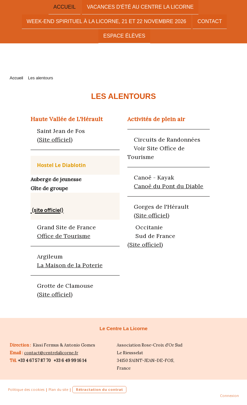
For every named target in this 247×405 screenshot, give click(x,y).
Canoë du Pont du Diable (168, 186)
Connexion (229, 395)
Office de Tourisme (63, 236)
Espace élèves (124, 37)
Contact (209, 22)
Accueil (64, 7)
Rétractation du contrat (99, 389)
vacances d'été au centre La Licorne (140, 7)
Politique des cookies (26, 389)
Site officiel (55, 139)
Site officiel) (146, 244)
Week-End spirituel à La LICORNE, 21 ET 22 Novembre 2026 (106, 22)
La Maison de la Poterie (70, 265)
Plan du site (58, 389)
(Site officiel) (54, 294)
